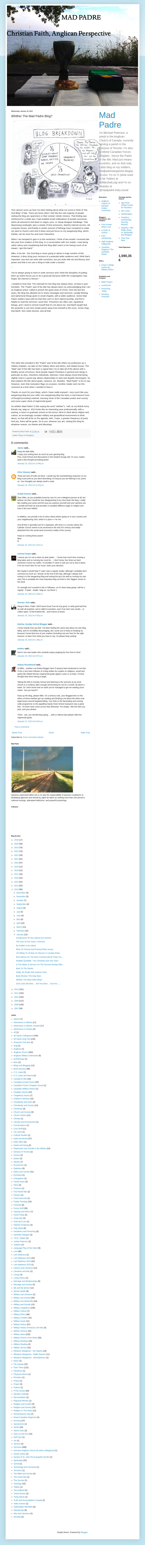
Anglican (17, 1049)
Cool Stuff (18, 1129)
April (18, 923)
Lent (15, 1251)
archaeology (19, 1059)
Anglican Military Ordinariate (26, 1055)
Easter (16, 1158)
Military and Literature (23, 1294)
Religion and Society (23, 1407)
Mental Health (20, 1291)
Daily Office (19, 1142)
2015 (16, 882)
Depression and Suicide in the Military (30, 1148)
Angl (16, 1046)
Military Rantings (21, 1341)
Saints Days (19, 1430)
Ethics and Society (22, 1172)
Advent (17, 1019)
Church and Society (22, 1112)
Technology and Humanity (25, 1467)
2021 (16, 859)
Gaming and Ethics (22, 1211)
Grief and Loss (20, 1221)
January (20, 934)
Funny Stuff (19, 1208)
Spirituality (18, 1460)
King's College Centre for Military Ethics (108, 267)
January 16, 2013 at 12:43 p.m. (30, 485)
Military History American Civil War (28, 1327)
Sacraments (19, 1424)
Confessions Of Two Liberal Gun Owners (33, 938)
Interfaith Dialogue (22, 1235)
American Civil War (22, 1042)
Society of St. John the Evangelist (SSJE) (31, 1457)
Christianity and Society (24, 1105)
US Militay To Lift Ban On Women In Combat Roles (38, 953)
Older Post (85, 733)
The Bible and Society (23, 1473)
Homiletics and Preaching (25, 1231)
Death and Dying (21, 1145)
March (19, 927)
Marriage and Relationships (25, 1281)
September (21, 904)
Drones (17, 1155)
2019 (16, 867)
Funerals (17, 1205)
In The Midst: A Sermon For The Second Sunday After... (40, 964)
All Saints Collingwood (23, 1036)
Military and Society (22, 1298)
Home (51, 733)
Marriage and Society (23, 1284)
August (19, 908)
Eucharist (18, 1175)
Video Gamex (20, 1503)
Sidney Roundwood (26, 665)
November (21, 896)
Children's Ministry (22, 1099)
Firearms (17, 1188)
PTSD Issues (19, 1391)
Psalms (17, 1387)
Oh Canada (19, 1364)
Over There (19, 1367)
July (18, 912)
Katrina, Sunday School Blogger (32, 624)
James (20, 448)
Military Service (20, 1347)
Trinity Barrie (19, 1497)
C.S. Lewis (18, 1072)
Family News (19, 1182)
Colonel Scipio (24, 554)
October (20, 900)
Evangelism (19, 1178)
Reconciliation (20, 1397)
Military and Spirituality (23, 1301)
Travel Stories (20, 1493)
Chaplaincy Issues (22, 1095)
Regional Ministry (21, 1401)
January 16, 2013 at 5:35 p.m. (30, 615)
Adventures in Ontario (23, 1029)
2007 (16, 1008)
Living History (19, 1278)
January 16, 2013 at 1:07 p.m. (30, 545)
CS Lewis (18, 1132)
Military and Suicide (22, 1304)
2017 (16, 874)
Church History (20, 1115)
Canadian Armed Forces (24, 1082)
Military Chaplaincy (22, 1308)
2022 (16, 855)
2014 (16, 885)
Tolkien (17, 1487)
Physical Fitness (21, 1374)
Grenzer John (23, 602)
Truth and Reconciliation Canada (28, 1500)
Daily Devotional (21, 1138)
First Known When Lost (107, 225)
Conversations (20, 1125)
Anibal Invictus (24, 494)
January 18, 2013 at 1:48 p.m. (30, 640)
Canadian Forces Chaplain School (28, 1085)
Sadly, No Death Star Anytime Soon (31, 972)
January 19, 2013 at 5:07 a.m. (30, 656)
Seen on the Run (21, 1434)
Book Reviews (20, 1069)
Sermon (17, 1444)
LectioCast (106, 285)
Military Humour (20, 1331)
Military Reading (21, 1344)
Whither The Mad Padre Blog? (29, 980)
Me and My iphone (22, 1288)
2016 (16, 878)
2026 (16, 840)
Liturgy (17, 1275)
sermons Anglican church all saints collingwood (34, 1450)
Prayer (16, 1384)
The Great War (20, 1477)
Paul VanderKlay (106, 237)
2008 (16, 1004)
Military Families (21, 1318)
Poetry (16, 1381)
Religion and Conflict (23, 1404)
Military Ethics (20, 1314)
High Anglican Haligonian (107, 242)
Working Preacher (105, 295)
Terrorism (18, 1470)
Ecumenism (19, 1165)
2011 (16, 993)
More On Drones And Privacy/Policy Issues (34, 949)
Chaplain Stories (21, 1092)
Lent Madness (20, 1255)
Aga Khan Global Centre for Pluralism (127, 205)
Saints (16, 1427)
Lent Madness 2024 (22, 1261)
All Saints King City (22, 1039)
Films (16, 1185)
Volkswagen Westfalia (23, 1507)
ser (15, 1440)
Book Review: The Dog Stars (28, 976)
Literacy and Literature (23, 1268)
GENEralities (126, 214)
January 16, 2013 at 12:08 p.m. (30, 463)
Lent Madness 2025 (22, 1264)
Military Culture (20, 1311)
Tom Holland (19, 1490)
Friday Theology (21, 1201)
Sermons (17, 1447)
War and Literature (22, 1513)
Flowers (17, 1195)
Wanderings (19, 1510)
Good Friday (19, 1215)
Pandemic (18, 1371)
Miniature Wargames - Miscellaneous (30, 1357)
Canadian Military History (24, 1089)
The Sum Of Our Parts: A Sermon (30, 942)
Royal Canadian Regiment (25, 1417)
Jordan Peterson (21, 1241)
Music (16, 1361)
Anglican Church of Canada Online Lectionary (106, 206)
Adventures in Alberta (23, 1022)
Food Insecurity (20, 1198)
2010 (16, 997)
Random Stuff (20, 1394)
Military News (19, 1334)
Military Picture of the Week (25, 1338)
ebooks (17, 1162)
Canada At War (20, 1079)
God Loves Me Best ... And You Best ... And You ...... (38, 983)
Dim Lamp (125, 211)
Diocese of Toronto (22, 1152)
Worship (17, 1517)
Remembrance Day (22, 1414)
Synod (16, 1464)
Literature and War (22, 1271)
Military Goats (20, 1321)
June (18, 915)
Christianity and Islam (23, 1102)
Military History (20, 1324)
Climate (17, 1118)
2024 (16, 847)
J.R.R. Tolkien (20, 1238)
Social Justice (20, 1454)
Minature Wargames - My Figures (28, 1351)
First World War (20, 1192)
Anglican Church (21, 1052)
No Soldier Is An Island (26, 945)
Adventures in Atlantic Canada (27, 1026)
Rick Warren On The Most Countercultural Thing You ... (40, 957)
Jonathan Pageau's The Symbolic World (107, 250)
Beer (16, 1062)
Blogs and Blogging (26, 435)
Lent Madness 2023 (22, 1258)
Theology (18, 1484)
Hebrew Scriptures (22, 1225)
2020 (16, 863)
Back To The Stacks (24, 968)
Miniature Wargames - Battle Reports (30, 1354)
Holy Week (18, 1228)
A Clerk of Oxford (106, 231)
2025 (16, 844)
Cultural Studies (20, 1135)
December (21, 893)
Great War (18, 1218)
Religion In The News (23, 1410)
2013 (16, 889)
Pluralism (18, 1377)
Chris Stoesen (24, 472)
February (20, 931)
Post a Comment (22, 727)
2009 (16, 1001)
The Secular (19, 1480)
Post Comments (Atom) (33, 737)
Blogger (84, 1532)
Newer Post (17, 733)
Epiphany (18, 1168)
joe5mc (20, 648)
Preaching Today (106, 290)
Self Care (18, 1437)
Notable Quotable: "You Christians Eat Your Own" (37, 961)
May (18, 919)
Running (17, 1421)
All (15, 1032)
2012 (16, 989)
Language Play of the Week (26, 1248)
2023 (16, 851)
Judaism (17, 1245)
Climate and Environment (25, 1122)
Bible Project (107, 282)
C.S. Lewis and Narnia (23, 1075)
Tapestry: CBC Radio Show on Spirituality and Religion (127, 231)
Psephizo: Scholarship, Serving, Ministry (126, 220)
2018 (16, 870)
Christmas (18, 1109)
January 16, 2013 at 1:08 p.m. (30, 594)
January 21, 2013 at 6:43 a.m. (30, 721)
